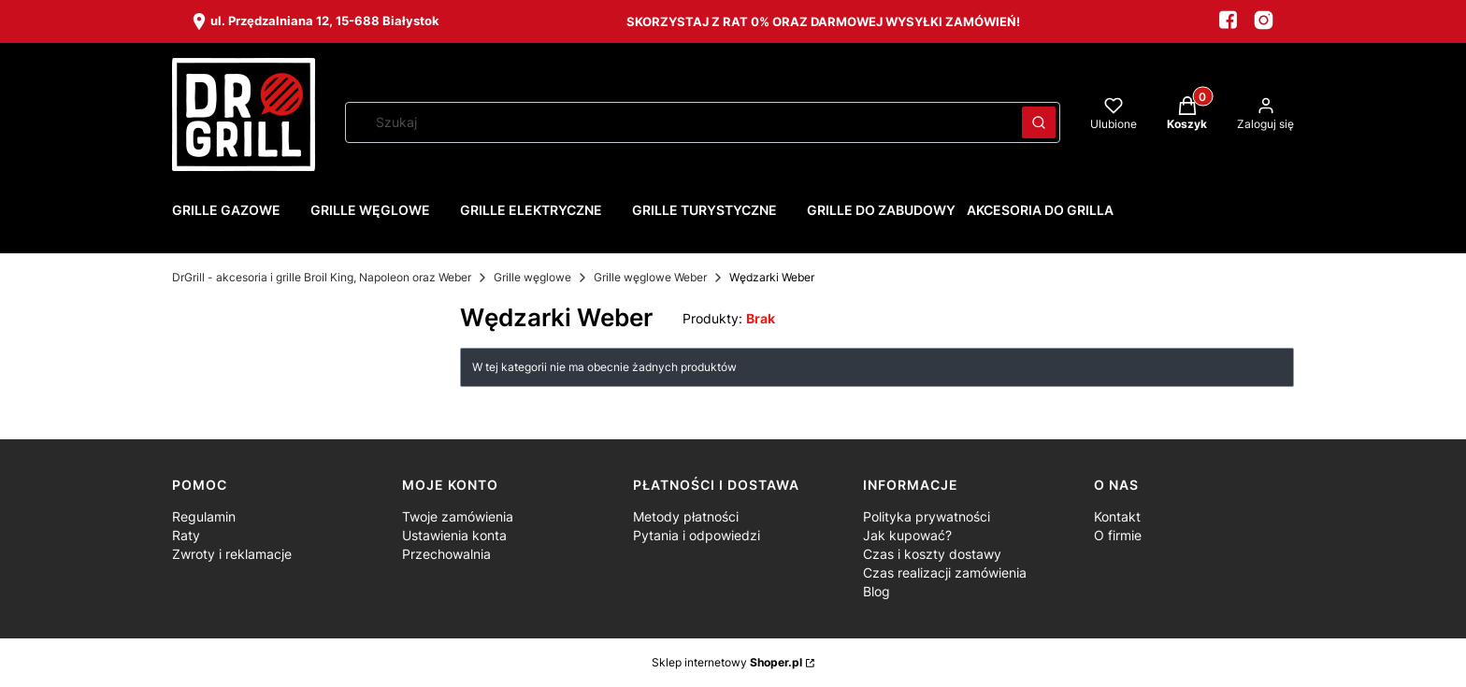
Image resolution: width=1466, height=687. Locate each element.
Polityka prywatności (926, 516)
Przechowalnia (446, 554)
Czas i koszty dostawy (932, 554)
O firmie (1118, 535)
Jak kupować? (907, 535)
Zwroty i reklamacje (232, 554)
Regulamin (204, 516)
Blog (876, 591)
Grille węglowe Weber (650, 277)
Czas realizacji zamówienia (945, 572)
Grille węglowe (532, 277)
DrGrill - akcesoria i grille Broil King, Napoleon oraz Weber (321, 277)
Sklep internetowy (727, 662)
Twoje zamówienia (457, 516)
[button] (1039, 122)
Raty (186, 535)
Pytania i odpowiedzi (696, 535)
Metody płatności (686, 516)
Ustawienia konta (454, 535)
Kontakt (1117, 516)
